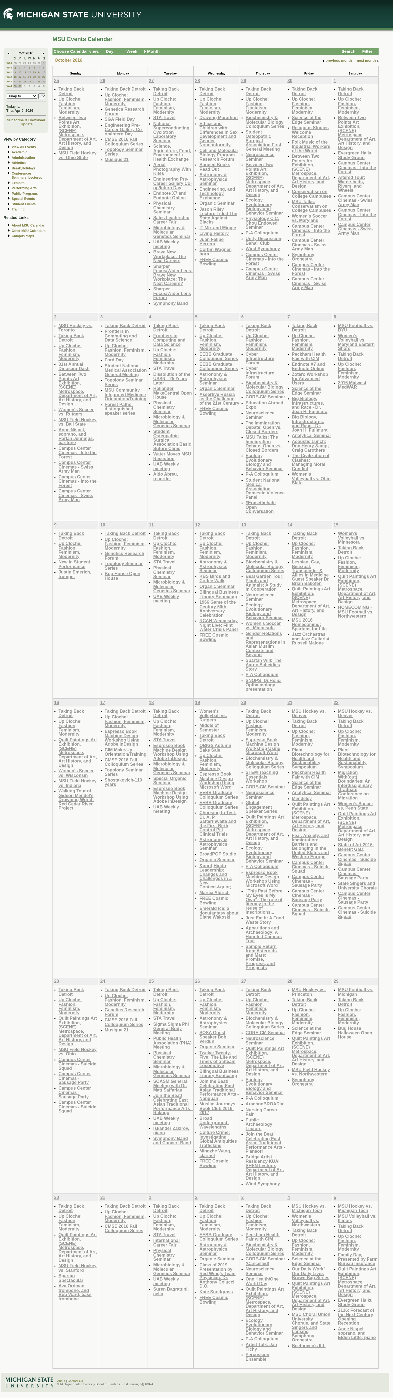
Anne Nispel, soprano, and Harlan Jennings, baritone (76, 436)
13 (34, 72)
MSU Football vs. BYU (355, 328)
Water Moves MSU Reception (172, 456)
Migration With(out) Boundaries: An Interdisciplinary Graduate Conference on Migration (355, 785)
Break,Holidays (24, 168)
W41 (9, 72)
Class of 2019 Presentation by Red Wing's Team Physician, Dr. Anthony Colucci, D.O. (217, 1275)
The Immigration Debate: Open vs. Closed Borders (263, 427)
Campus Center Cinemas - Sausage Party (308, 881)
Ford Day (114, 359)
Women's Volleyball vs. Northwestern (306, 1220)
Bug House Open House (122, 576)
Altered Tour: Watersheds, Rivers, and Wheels (351, 184)
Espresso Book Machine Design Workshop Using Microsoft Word (216, 780)
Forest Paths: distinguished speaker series (120, 409)
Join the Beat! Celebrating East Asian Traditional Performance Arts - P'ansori (265, 1143)
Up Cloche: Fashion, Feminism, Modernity (70, 105)
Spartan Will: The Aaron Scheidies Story (263, 664)
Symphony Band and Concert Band (172, 1140)
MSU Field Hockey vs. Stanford (77, 1268)
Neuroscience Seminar (260, 157)
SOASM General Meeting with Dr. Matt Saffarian (170, 1085)
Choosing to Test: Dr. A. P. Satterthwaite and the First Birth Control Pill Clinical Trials (217, 823)
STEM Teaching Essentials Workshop (262, 776)
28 (29, 62)
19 (29, 76)
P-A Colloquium (262, 232)
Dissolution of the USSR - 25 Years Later (171, 378)
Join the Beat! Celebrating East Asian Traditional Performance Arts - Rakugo (173, 1104)
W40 (9, 67)
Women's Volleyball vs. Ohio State (311, 478)
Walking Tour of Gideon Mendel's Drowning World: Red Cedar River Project (76, 799)
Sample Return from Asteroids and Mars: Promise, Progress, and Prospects (261, 957)
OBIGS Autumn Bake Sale (215, 747)
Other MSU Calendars (29, 231)
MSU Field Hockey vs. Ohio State (77, 155)
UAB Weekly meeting (166, 244)
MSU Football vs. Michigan (355, 992)
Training (18, 209)
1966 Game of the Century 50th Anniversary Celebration (217, 609)
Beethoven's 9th (309, 1345)
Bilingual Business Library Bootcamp (219, 594)
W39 (9, 62)
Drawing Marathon (218, 117)
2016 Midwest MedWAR (352, 385)
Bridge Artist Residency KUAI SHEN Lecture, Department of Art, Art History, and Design (265, 1167)
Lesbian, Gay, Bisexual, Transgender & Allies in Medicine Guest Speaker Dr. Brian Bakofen (311, 572)
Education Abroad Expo (264, 405)
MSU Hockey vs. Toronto (75, 328)
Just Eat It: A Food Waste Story (265, 920)
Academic (19, 152)
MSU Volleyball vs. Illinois (357, 1218)
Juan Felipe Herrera (211, 241)
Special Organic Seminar (169, 780)
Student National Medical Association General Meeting (126, 370)
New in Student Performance (74, 564)
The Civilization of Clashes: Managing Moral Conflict (310, 462)
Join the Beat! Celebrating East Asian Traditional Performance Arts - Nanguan (219, 1090)
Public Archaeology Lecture (259, 1124)
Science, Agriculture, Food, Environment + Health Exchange (172, 153)
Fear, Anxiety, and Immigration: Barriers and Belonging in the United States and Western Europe (310, 846)
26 (19, 62)
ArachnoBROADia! (265, 1103)
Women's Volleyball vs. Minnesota (352, 537)
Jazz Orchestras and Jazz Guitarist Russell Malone (310, 638)
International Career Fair (166, 1242)
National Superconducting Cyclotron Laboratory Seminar (171, 132)
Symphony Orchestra (303, 257)
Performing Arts (24, 188)
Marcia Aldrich (214, 892)
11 (24, 72)
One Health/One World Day (262, 1281)
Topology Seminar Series (124, 151)
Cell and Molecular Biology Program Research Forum (218, 155)
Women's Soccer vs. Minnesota (263, 625)
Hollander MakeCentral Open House (172, 392)
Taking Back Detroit (71, 91)
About (61, 1380)
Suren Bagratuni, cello (170, 1291)
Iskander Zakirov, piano (171, 1130)
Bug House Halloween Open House (355, 1032)
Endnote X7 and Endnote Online (169, 195)
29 (34, 62)
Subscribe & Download (26, 120)
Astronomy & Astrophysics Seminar (213, 179)
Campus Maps (23, 236)
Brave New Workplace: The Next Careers (169, 256)
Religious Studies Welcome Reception (310, 132)
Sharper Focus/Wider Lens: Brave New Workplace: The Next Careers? (172, 275)
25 (15, 62)
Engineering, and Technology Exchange (217, 193)
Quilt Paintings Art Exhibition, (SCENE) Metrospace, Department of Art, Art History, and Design (311, 601)
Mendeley (302, 798)
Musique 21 (117, 159)
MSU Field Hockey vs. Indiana (77, 783)
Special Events (23, 199)
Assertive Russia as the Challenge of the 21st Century (219, 398)
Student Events (24, 204)
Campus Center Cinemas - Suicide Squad (311, 866)
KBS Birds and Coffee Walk (214, 578)
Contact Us (75, 1380)
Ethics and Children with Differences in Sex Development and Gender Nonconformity (218, 134)
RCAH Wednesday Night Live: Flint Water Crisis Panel (218, 625)
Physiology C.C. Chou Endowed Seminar (262, 223)
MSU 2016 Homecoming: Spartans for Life (309, 624)
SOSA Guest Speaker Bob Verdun (212, 1037)
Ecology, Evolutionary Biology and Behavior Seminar (264, 206)
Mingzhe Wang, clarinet (215, 1153)
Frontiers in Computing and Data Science (121, 335)
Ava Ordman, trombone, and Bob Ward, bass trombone (75, 1292)
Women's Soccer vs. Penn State (355, 806)
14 (39, 72)
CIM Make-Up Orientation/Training (126, 752)
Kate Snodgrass (216, 1291)
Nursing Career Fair (261, 1112)
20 (34, 76)
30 (39, 62)
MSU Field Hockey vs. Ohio (77, 1051)
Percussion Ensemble (257, 1357)
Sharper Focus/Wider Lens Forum (172, 293)
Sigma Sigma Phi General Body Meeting (171, 1028)
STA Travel (164, 117)
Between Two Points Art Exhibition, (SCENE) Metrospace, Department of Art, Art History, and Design (77, 132)
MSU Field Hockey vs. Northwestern (311, 1072)
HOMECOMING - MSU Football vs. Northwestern (355, 611)
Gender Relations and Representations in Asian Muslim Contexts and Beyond (265, 644)
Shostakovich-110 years (123, 782)
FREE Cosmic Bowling (213, 261)
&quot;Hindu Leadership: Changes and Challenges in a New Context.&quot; (215, 876)
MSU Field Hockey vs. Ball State (77, 422)
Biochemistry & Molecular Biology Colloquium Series (265, 122)
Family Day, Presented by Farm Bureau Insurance (357, 1259)
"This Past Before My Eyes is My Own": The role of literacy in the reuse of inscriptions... (264, 901)
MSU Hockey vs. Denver (309, 713)
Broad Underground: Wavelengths (214, 1122)
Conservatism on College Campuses (311, 194)
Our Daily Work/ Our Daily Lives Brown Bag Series (310, 1273)
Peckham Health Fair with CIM (309, 356)
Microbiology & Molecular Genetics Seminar (171, 232)
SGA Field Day (120, 119)
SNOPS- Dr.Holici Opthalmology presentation (263, 685)
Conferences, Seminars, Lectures (27, 175)
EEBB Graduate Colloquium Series (218, 356)
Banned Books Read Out (214, 167)
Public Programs (25, 194)
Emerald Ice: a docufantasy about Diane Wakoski (219, 912)
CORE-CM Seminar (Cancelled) (265, 1261)
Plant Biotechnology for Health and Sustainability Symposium (310, 758)
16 (15, 76)
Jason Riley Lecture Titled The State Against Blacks (218, 216)
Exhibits (18, 183)
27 (24, 62)
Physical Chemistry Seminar (164, 207)
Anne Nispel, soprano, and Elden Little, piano (357, 1333)
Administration (23, 158)
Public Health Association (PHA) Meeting (172, 1042)
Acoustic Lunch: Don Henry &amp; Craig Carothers (310, 445)
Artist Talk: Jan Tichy (261, 1346)
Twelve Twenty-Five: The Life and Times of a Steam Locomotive (218, 1059)
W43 (9, 81)
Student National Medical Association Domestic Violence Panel (265, 489)
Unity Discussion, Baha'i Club (264, 241)
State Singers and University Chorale (357, 885)
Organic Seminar (216, 203)
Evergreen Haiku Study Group (355, 155)
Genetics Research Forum (124, 111)
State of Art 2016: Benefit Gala (356, 847)
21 (39, 76)
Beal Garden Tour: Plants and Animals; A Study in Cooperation (265, 583)
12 (29, 72)
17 (19, 76)
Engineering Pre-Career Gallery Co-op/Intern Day (124, 129)
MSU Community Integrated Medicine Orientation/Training (126, 394)
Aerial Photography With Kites (172, 169)
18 (24, 76)
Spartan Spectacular (70, 1278)
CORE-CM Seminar (265, 396)
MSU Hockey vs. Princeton (309, 992)
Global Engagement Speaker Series (261, 807)
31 (19, 86)
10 (19, 72)
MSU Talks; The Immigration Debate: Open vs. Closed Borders (263, 443)
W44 (9, 86)
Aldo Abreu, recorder (165, 476)
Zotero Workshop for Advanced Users (310, 378)
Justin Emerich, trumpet (74, 574)
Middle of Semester (209, 727)
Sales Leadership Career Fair (171, 220)
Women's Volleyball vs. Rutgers (213, 715)
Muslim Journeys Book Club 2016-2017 (217, 1108)
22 (43, 76)
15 (43, 72)
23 (15, 81)
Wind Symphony (263, 248)
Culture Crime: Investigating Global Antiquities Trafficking (218, 1139)
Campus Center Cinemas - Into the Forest (265, 259)
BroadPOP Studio (217, 853)
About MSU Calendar (28, 225)
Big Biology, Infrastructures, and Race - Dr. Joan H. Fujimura (309, 405)
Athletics (19, 163)
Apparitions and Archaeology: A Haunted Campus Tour (264, 934)
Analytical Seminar (311, 435)
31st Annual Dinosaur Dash (73, 366)
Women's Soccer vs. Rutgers (76, 412)
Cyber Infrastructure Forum (260, 358)
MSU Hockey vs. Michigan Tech (309, 1208)
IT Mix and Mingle (217, 227)
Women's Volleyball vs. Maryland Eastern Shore (356, 342)
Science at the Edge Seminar (306, 120)
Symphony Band (170, 303)
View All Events (24, 147)
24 (19, 81)
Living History (214, 233)
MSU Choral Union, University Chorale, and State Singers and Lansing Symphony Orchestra (312, 1327)
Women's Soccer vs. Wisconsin (76, 773)
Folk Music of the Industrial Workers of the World (311, 146)
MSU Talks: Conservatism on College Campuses (311, 206)
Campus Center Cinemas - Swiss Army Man (263, 273)
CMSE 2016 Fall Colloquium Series (124, 141)
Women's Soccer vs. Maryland (309, 218)
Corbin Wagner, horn (215, 251)
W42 (9, 76)
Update (27, 124)
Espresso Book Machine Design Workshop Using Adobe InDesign (122, 738)
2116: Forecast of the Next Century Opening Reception (356, 1317)
